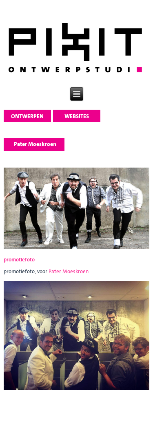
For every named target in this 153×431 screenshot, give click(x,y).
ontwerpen (27, 116)
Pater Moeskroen (69, 271)
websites (76, 116)
